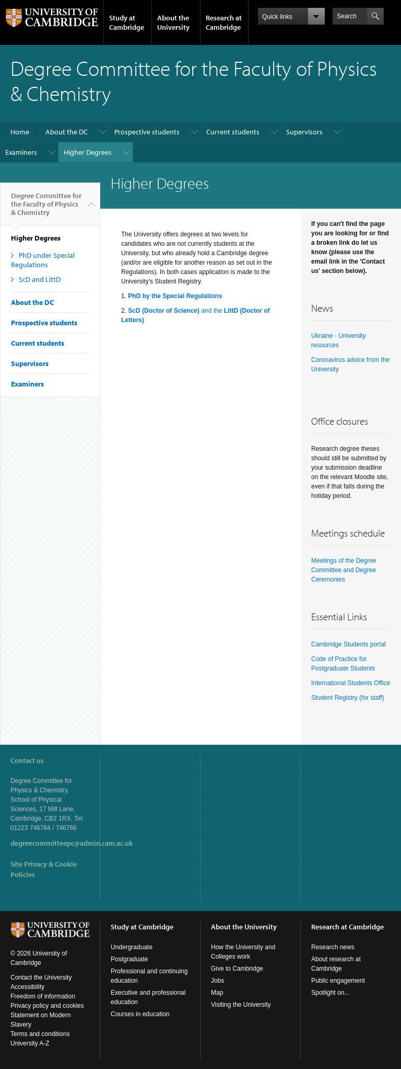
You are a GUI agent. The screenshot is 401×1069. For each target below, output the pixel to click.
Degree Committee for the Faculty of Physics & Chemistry (46, 208)
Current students (233, 132)
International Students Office (350, 683)
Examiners (21, 152)
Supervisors (304, 132)
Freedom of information (42, 996)
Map (217, 992)
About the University (173, 22)
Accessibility (27, 987)
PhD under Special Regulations (43, 260)
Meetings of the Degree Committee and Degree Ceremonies (343, 570)
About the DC (66, 132)
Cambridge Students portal (348, 644)
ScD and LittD (40, 279)
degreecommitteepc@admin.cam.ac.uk (71, 843)
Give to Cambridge (237, 968)
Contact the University (41, 977)
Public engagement (338, 980)
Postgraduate (129, 959)
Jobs (217, 980)
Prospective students (147, 132)
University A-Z (30, 1043)
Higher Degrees (88, 152)
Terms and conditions (39, 1034)
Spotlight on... (330, 992)
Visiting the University (241, 1004)
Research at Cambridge (224, 22)
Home (19, 132)
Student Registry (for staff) (347, 697)
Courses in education (140, 1014)
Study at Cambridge (126, 22)
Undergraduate (131, 947)
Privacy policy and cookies (47, 1005)
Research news (333, 947)
